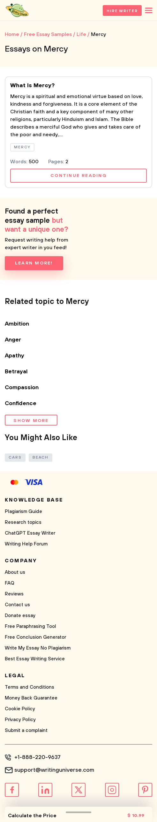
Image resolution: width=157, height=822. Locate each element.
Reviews (14, 594)
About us (15, 572)
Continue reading (78, 176)
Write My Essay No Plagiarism (38, 648)
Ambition (17, 323)
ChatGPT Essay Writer (30, 533)
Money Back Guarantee (31, 698)
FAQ (9, 583)
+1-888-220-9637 (37, 757)
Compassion (22, 387)
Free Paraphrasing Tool (30, 626)
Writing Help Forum (26, 544)
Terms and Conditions (29, 687)
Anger (13, 339)
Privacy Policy (20, 720)
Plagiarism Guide (23, 512)
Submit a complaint (26, 730)
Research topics (23, 522)
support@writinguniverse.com (54, 770)
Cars (15, 457)
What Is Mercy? (32, 85)
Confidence (20, 403)
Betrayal (16, 371)
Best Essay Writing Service (35, 659)
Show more (31, 421)
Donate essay (20, 616)
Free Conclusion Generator (35, 637)
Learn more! (34, 263)
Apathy (14, 355)
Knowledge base (34, 500)
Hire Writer (122, 11)
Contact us (17, 605)
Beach (41, 457)
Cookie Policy (20, 709)
